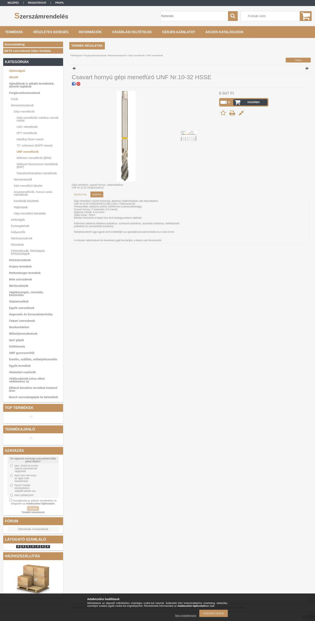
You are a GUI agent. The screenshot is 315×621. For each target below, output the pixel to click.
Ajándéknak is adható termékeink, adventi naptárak (31, 85)
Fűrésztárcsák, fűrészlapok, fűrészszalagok (28, 252)
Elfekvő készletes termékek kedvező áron (33, 389)
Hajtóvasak (21, 207)
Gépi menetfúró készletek (30, 213)
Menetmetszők (23, 179)
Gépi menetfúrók (24, 111)
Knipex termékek (20, 266)
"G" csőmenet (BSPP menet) (35, 145)
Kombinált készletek (26, 201)
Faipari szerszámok (22, 320)
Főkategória (76, 55)
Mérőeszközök (18, 285)
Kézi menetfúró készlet (28, 185)
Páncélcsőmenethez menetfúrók (37, 173)
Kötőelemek (17, 346)
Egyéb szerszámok (21, 307)
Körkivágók (18, 219)
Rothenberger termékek (25, 273)
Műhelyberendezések (23, 333)
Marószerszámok (21, 238)
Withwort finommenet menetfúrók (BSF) (37, 166)
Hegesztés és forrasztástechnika (30, 314)
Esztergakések (20, 225)
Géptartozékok (19, 301)
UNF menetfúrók (28, 151)
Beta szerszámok (20, 279)
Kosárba (254, 102)
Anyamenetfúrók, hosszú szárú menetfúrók (33, 193)
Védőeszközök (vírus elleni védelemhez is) (27, 380)
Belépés (13, 2)
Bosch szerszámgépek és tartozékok (33, 397)
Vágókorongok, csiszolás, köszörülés (26, 294)
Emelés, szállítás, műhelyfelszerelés (33, 359)
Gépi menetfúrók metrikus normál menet (37, 119)
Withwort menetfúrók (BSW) (34, 158)
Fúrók (14, 99)
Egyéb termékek (20, 365)
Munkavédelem (19, 327)
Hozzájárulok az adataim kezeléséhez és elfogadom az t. (34, 502)
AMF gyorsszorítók (21, 353)
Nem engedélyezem (185, 615)
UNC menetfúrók (27, 126)
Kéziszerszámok (20, 260)
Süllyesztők (18, 232)
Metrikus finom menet (30, 139)
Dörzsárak (17, 244)
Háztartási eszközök (22, 372)
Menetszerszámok (22, 105)
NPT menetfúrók (27, 133)
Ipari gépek (16, 340)
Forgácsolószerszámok (24, 92)
